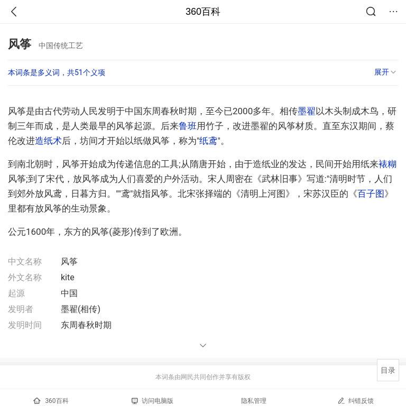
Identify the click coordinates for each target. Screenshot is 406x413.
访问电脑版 (152, 401)
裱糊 (387, 164)
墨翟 (307, 111)
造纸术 (48, 140)
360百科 (203, 11)
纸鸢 (208, 140)
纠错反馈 (355, 401)
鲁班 (188, 126)
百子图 (370, 193)
